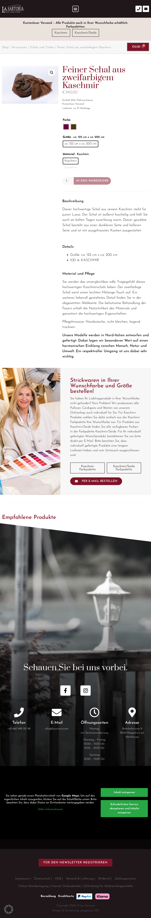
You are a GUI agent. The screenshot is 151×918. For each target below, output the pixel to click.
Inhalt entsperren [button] (124, 792)
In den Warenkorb (92, 180)
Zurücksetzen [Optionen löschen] (70, 167)
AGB (58, 878)
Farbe (67, 120)
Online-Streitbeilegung (33, 886)
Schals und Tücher (42, 47)
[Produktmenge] (68, 181)
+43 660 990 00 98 (18, 728)
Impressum (22, 878)
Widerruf (104, 878)
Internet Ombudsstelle (66, 886)
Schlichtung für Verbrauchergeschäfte (108, 886)
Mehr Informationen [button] (50, 809)
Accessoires (19, 47)
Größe (67, 137)
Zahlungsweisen (125, 878)
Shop (5, 47)
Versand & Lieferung (79, 878)
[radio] (66, 127)
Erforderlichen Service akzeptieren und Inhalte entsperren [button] (124, 808)
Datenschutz (42, 878)
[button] (75, 9)
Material (69, 154)
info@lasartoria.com (56, 728)
